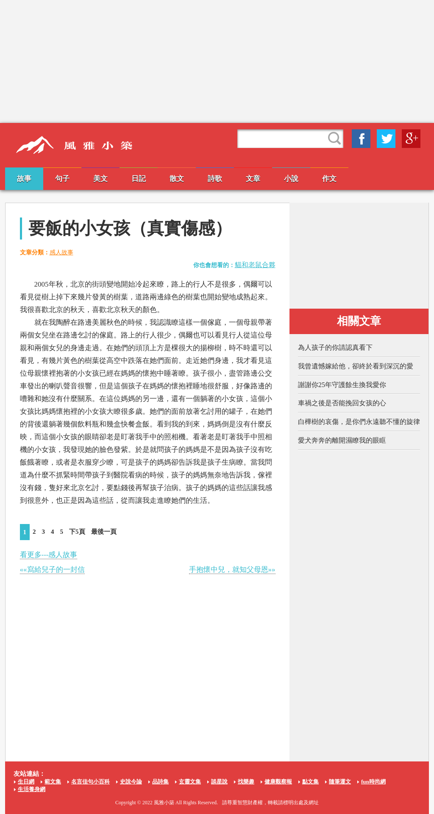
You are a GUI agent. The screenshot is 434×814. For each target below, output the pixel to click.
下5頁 (77, 531)
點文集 (310, 781)
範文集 (53, 781)
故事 (24, 179)
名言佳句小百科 (90, 781)
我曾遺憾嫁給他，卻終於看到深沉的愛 (355, 366)
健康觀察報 (278, 781)
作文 (329, 179)
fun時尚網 (373, 781)
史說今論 (131, 781)
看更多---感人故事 (49, 555)
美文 (100, 179)
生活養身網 (31, 789)
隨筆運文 (340, 781)
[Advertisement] (217, 61)
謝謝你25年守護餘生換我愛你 (342, 384)
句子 (62, 179)
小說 (291, 179)
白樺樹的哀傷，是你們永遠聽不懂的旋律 (359, 421)
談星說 (219, 781)
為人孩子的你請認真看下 (335, 347)
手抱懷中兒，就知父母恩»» (232, 570)
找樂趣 (246, 781)
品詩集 (160, 781)
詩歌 (215, 179)
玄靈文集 (190, 781)
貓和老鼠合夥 (255, 264)
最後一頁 (104, 531)
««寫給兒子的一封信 (52, 570)
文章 (253, 179)
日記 (138, 179)
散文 (177, 179)
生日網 (26, 781)
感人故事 (61, 252)
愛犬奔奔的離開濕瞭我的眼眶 (342, 440)
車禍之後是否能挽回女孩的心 (342, 403)
